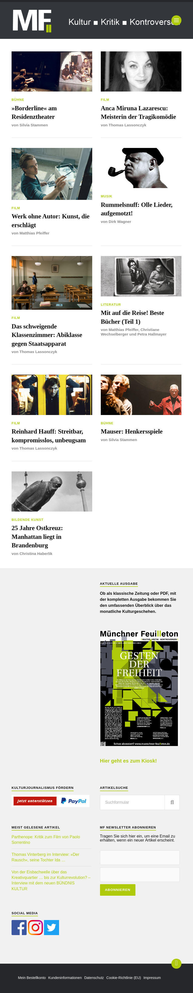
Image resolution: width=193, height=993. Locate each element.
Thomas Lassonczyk (127, 125)
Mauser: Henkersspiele (132, 431)
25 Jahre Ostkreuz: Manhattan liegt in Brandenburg (37, 536)
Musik (106, 196)
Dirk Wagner (120, 221)
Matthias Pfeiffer (35, 233)
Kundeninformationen (65, 978)
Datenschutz (94, 978)
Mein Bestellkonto (32, 978)
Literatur (111, 304)
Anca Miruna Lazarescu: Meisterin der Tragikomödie (138, 112)
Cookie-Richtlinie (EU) (123, 978)
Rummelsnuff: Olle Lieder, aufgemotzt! (136, 209)
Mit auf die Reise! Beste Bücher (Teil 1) (132, 317)
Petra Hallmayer (152, 334)
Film (105, 100)
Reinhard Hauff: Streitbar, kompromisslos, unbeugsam (49, 436)
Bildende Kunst (27, 520)
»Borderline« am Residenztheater (34, 112)
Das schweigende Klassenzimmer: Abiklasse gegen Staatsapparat (47, 335)
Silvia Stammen (34, 125)
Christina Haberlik (36, 553)
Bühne (18, 100)
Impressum (152, 978)
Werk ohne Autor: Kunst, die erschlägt (50, 220)
